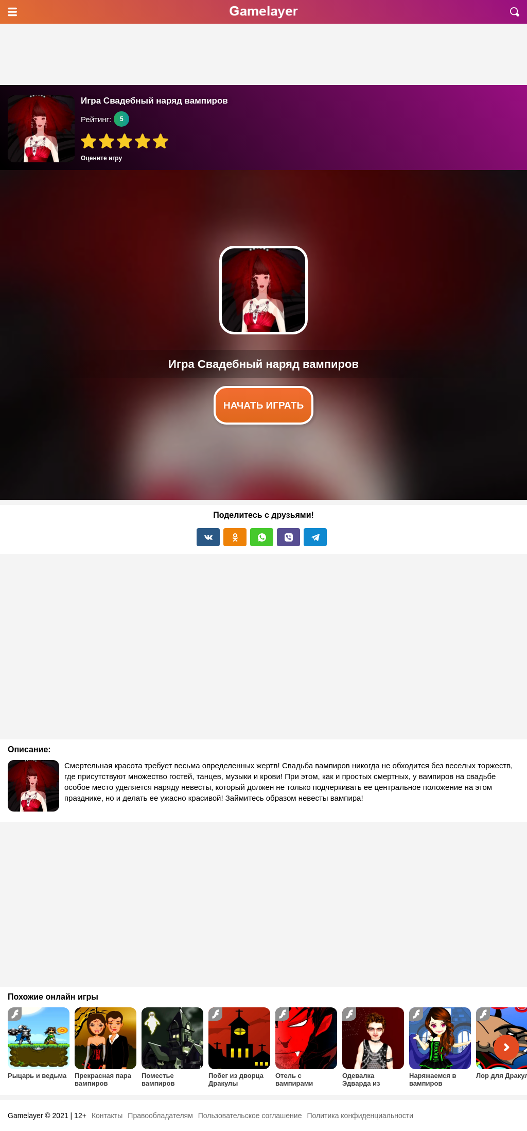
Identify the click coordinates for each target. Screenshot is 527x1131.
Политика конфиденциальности (360, 1115)
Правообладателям (160, 1115)
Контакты (107, 1115)
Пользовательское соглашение (250, 1115)
